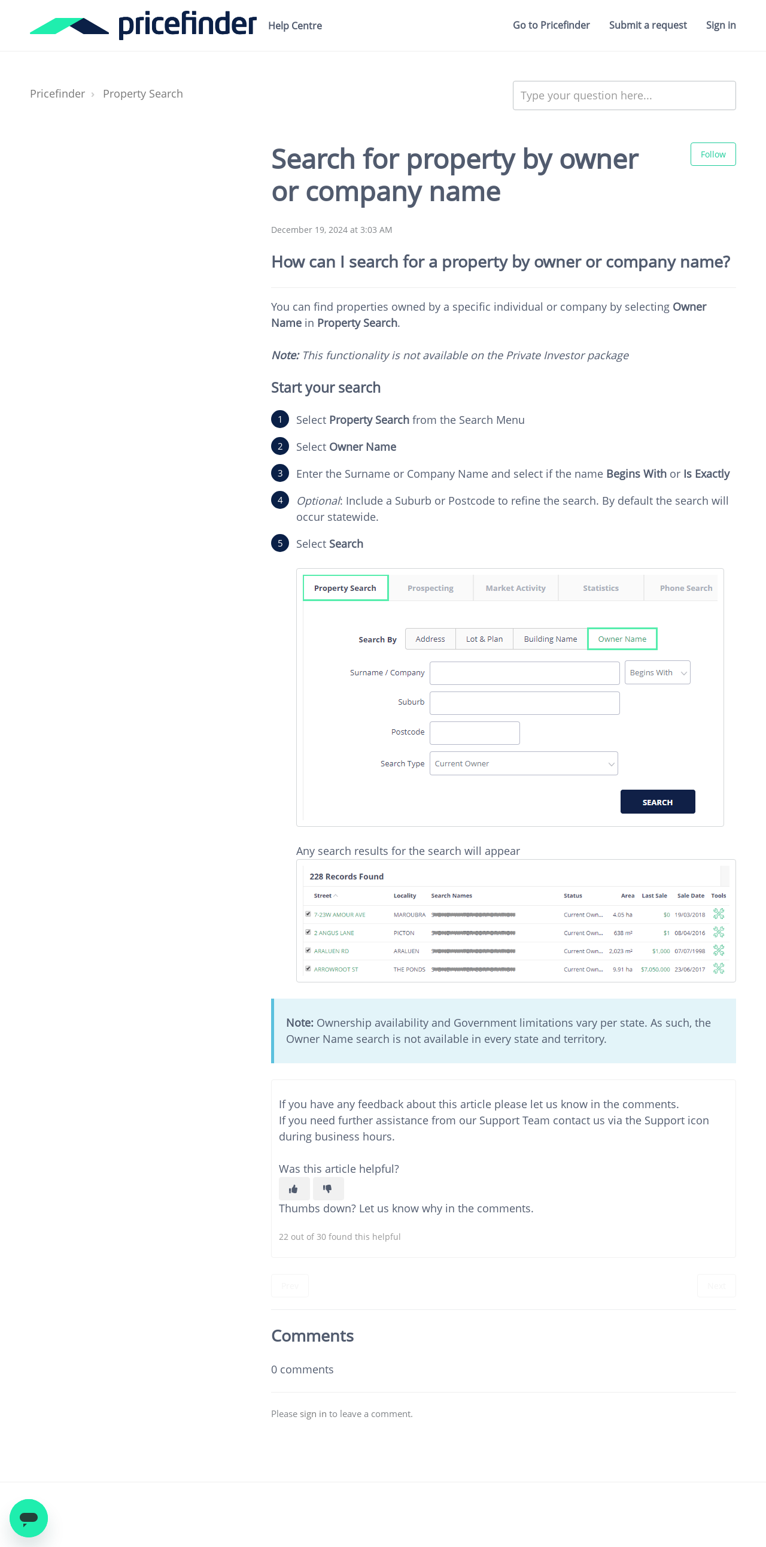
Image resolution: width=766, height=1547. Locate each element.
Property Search (143, 93)
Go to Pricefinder (551, 25)
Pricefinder (57, 93)
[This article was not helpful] (328, 1188)
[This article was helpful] (294, 1188)
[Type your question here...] (624, 95)
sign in (313, 1413)
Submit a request (648, 25)
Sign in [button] (721, 25)
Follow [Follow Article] (713, 154)
